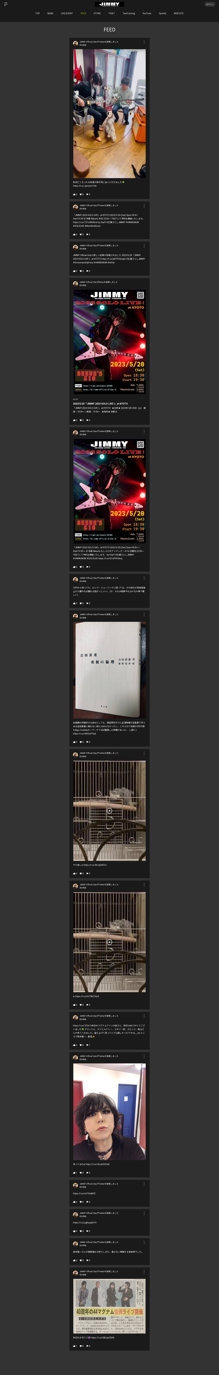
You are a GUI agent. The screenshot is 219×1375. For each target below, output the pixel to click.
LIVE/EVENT (67, 13)
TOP (37, 13)
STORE (97, 13)
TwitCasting (129, 13)
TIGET (111, 13)
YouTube (147, 13)
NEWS (50, 13)
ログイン (210, 4)
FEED (83, 13)
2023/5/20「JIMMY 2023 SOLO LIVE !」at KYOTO (100, 403)
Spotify (162, 13)
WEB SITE (179, 13)
